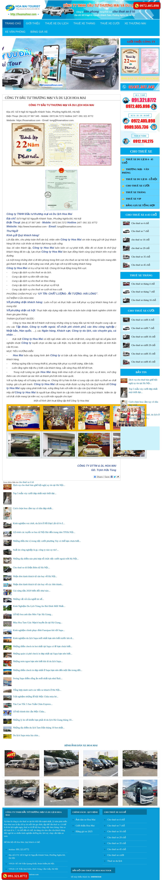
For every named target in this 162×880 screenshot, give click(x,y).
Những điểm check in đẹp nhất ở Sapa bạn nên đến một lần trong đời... (47, 670)
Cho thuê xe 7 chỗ (136, 231)
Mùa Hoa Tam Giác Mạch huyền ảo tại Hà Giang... (37, 622)
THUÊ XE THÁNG (84, 23)
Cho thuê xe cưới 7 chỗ (138, 328)
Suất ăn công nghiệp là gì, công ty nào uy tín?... (36, 550)
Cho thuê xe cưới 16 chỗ (139, 337)
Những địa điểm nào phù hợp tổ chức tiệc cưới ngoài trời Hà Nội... (46, 558)
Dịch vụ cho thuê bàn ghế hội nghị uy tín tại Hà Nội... (39, 485)
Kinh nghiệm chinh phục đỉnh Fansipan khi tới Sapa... (39, 630)
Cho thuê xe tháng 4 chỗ (139, 284)
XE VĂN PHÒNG (15, 31)
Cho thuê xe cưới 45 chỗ (139, 362)
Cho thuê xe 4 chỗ (136, 223)
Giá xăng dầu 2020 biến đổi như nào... (31, 590)
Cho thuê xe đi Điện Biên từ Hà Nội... (31, 567)
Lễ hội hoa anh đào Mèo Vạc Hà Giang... (33, 614)
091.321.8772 (22, 849)
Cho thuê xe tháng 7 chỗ (139, 292)
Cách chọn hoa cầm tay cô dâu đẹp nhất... (33, 508)
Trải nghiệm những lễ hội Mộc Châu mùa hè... (35, 696)
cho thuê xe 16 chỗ (136, 240)
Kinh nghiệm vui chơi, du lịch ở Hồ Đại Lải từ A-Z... (39, 523)
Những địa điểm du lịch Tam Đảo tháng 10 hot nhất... (39, 727)
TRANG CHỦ (13, 23)
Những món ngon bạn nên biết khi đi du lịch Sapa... (38, 661)
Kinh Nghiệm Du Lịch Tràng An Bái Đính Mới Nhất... (39, 606)
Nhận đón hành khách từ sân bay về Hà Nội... (35, 576)
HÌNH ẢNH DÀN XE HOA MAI (81, 745)
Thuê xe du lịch (114, 861)
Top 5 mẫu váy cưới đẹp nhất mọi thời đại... (34, 493)
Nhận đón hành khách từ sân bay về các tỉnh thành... (38, 584)
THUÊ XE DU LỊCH (57, 23)
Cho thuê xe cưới (115, 855)
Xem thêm (125, 421)
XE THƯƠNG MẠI (135, 23)
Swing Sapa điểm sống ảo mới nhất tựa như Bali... (37, 678)
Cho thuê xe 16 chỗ (116, 831)
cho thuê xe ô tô (26, 482)
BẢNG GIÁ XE (39, 31)
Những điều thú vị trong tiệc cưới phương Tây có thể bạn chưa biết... (47, 541)
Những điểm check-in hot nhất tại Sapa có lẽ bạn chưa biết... (42, 646)
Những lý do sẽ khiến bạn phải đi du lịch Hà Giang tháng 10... (43, 720)
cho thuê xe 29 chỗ (136, 248)
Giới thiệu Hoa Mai (85, 825)
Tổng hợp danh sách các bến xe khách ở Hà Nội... (37, 690)
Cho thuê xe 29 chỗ (116, 837)
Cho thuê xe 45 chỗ (136, 265)
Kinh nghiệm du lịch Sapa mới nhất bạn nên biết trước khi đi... (43, 638)
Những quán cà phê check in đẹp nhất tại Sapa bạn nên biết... (42, 653)
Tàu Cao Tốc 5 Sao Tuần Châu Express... (33, 704)
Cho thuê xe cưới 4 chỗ (138, 320)
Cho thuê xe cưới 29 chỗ (139, 345)
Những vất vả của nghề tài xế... (28, 599)
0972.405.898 (149, 6)
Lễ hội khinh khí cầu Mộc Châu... (29, 711)
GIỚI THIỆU (33, 23)
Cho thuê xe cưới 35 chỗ (139, 354)
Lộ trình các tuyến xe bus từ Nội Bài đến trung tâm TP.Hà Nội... (44, 532)
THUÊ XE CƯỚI (109, 23)
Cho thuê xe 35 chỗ (136, 257)
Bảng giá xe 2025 (84, 831)
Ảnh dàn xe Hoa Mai (85, 819)
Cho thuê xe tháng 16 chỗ (139, 300)
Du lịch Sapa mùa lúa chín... (26, 735)
